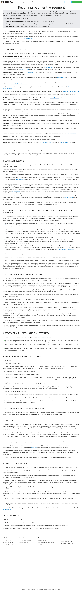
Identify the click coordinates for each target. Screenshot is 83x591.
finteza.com (47, 482)
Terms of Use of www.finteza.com (24, 272)
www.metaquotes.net (38, 86)
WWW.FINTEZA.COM (69, 33)
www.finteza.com (56, 73)
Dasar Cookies (56, 589)
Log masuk (66, 2)
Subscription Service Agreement (37, 42)
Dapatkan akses (76, 2)
